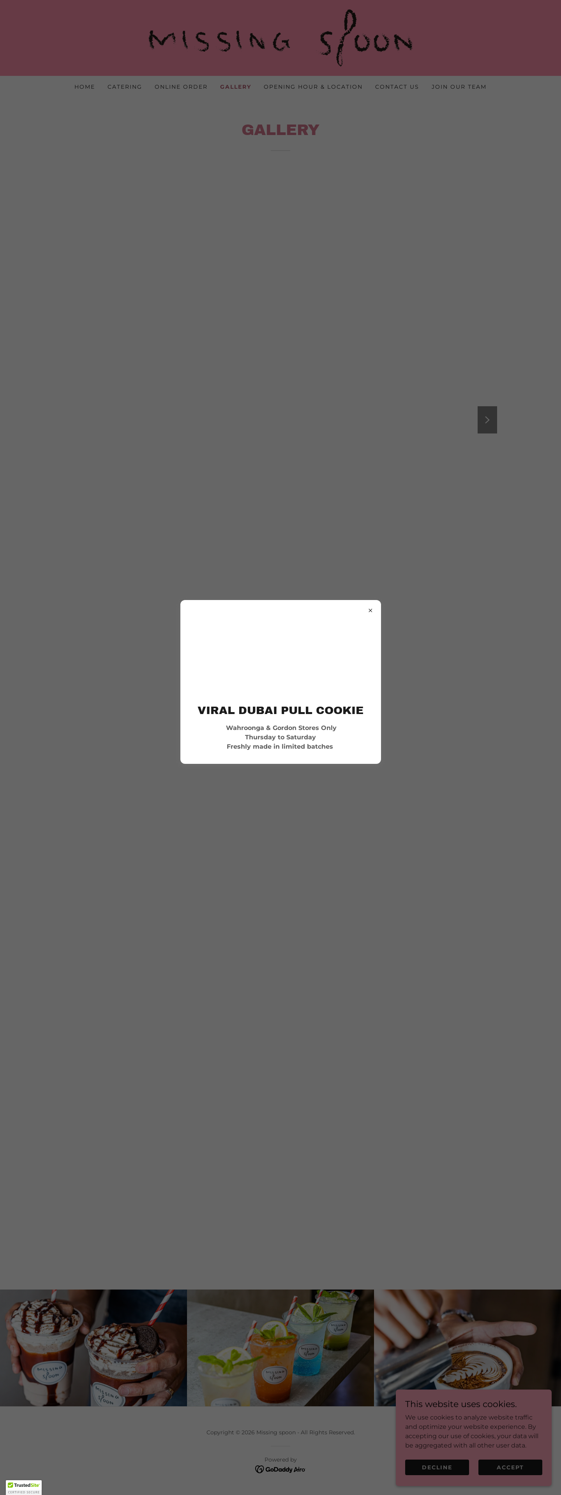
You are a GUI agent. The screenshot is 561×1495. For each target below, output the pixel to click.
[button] (24, 1487)
